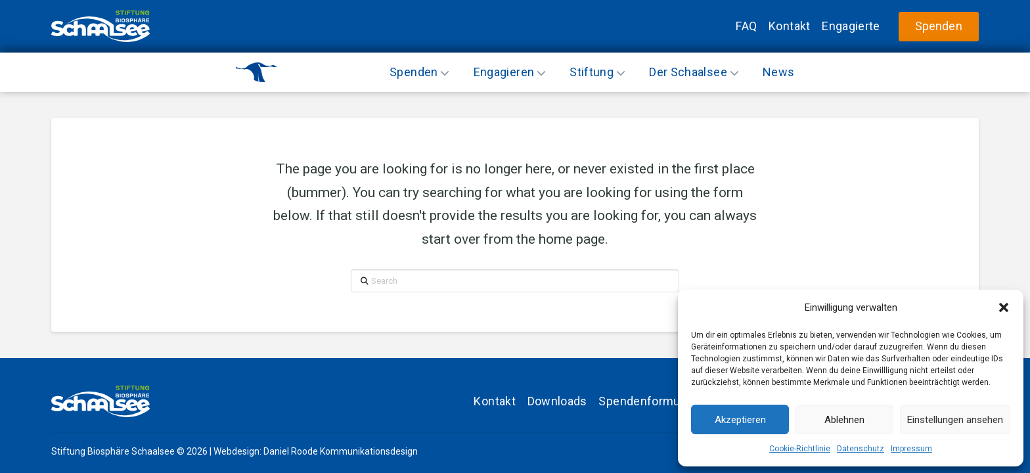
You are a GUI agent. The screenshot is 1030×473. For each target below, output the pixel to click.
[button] (1003, 307)
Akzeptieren (740, 420)
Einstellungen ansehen (955, 420)
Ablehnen (844, 420)
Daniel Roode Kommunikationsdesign (340, 451)
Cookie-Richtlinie (799, 448)
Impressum (911, 448)
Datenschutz (860, 448)
